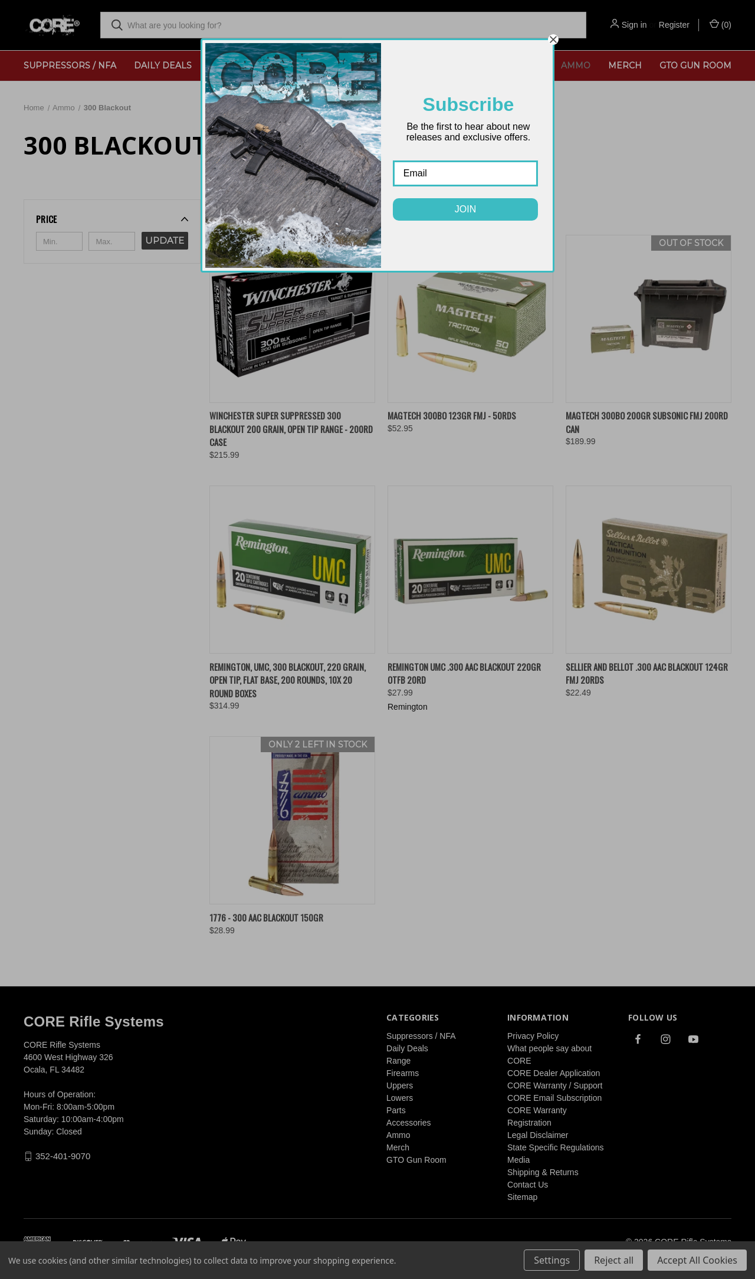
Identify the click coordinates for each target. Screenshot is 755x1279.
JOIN (465, 209)
